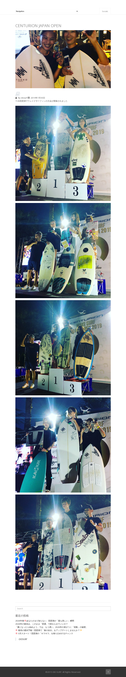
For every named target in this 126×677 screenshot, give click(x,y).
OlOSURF (23, 639)
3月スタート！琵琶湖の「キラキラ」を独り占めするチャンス (44, 633)
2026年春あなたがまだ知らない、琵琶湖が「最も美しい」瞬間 (44, 620)
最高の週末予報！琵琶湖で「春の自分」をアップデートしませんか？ (49, 630)
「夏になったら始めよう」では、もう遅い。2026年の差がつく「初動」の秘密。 (51, 627)
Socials (105, 11)
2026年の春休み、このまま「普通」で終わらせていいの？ (41, 624)
